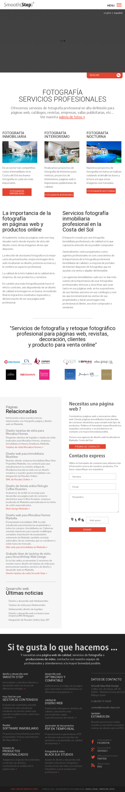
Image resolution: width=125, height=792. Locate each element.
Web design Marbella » (18, 508)
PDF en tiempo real (59, 728)
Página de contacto (87, 446)
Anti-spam (95, 520)
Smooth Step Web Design (105, 685)
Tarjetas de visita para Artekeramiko (27, 605)
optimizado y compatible (55, 678)
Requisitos (78, 497)
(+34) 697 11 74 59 (101, 701)
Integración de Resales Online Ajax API (29, 619)
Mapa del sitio (107, 789)
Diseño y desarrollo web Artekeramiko (28, 600)
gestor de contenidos (20, 699)
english (107, 12)
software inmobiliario (20, 728)
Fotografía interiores (59, 194)
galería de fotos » (72, 117)
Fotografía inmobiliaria (17, 192)
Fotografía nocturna (101, 191)
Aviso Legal (92, 789)
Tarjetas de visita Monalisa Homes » (24, 447)
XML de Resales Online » (19, 479)
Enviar (87, 529)
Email (75, 487)
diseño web (54, 703)
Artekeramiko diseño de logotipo (26, 609)
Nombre (76, 476)
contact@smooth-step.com (105, 707)
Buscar (94, 75)
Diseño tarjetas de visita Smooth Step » (26, 573)
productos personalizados (15, 752)
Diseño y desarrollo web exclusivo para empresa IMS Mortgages (29, 614)
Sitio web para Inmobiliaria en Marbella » (26, 547)
